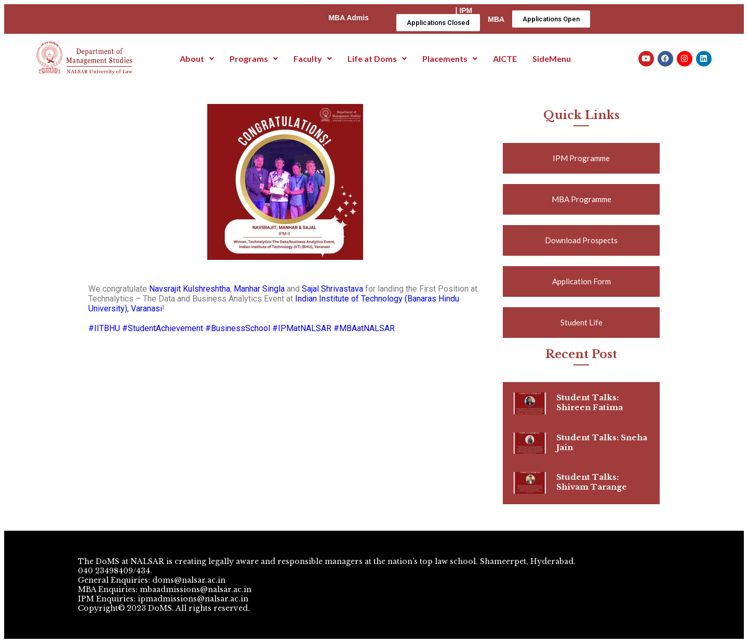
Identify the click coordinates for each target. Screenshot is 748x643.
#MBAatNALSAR (364, 328)
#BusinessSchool (237, 328)
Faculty (312, 58)
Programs (254, 58)
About (197, 58)
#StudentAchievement (162, 328)
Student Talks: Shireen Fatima (589, 402)
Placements (449, 58)
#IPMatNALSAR (301, 328)
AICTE (505, 58)
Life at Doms (377, 58)
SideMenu (551, 58)
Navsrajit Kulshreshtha (189, 289)
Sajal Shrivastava (332, 289)
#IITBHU (104, 328)
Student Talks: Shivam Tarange (591, 482)
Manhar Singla (259, 289)
